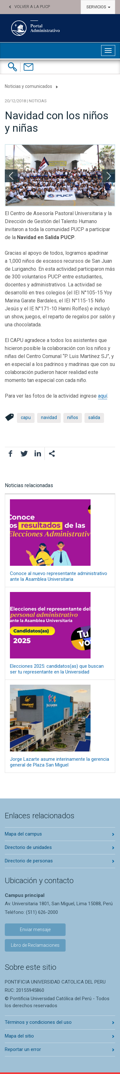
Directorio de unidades (28, 847)
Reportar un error (23, 1049)
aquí (102, 396)
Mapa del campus (23, 834)
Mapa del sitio (19, 1036)
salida (94, 417)
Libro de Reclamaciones (35, 945)
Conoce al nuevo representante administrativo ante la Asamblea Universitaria (60, 540)
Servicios (98, 6)
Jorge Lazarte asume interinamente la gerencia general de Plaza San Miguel (60, 726)
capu (26, 417)
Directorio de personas (29, 861)
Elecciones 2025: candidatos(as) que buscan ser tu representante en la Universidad (60, 633)
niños (72, 417)
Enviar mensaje (35, 929)
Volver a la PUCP (32, 6)
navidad (49, 417)
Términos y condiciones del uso (38, 1022)
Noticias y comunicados (28, 86)
